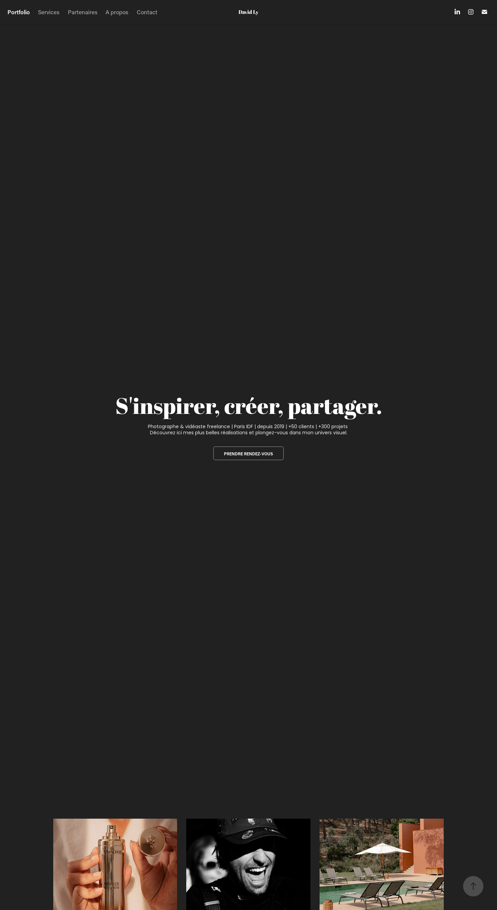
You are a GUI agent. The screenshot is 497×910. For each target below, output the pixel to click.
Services (48, 12)
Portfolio (18, 12)
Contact (147, 12)
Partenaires (82, 12)
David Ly (248, 11)
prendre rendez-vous (248, 453)
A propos (117, 12)
